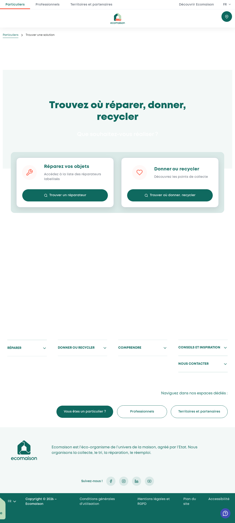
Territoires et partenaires (91, 4)
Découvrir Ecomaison (196, 4)
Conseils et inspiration (199, 347)
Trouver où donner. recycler (173, 195)
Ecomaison (24, 450)
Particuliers (15, 4)
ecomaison (117, 18)
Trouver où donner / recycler (226, 16)
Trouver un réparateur (67, 195)
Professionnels (47, 4)
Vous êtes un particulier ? (85, 411)
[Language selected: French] (12, 502)
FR (225, 4)
